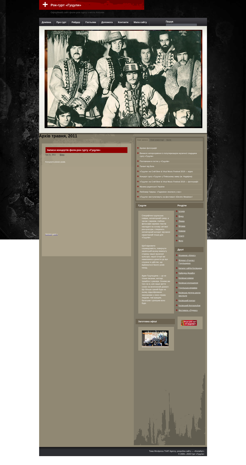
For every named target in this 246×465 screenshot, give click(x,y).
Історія (182, 211)
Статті (181, 236)
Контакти (123, 22)
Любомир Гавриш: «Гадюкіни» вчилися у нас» (161, 192)
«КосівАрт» (199, 451)
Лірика (182, 221)
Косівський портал (187, 300)
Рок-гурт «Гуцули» (66, 5)
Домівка (46, 22)
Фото (181, 241)
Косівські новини (186, 278)
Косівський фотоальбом (189, 305)
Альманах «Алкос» (187, 255)
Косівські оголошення (188, 283)
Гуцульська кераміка (188, 288)
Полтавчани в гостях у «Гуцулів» (154, 161)
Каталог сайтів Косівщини (190, 268)
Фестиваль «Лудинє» (188, 310)
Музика (182, 226)
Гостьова (90, 22)
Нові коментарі (157, 140)
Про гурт (61, 22)
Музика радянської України (152, 187)
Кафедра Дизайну (187, 273)
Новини (182, 231)
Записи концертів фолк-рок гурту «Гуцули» (74, 150)
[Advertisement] (189, 388)
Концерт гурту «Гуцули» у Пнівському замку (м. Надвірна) (166, 176)
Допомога (107, 22)
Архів (168, 140)
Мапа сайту (140, 22)
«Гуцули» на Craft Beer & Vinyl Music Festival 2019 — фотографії (169, 182)
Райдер (76, 22)
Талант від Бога (147, 166)
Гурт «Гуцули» (198, 454)
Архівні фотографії (148, 148)
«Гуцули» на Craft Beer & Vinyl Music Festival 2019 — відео (166, 171)
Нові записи (142, 140)
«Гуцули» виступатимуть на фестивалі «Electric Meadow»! (166, 197)
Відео (62, 155)
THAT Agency (170, 451)
